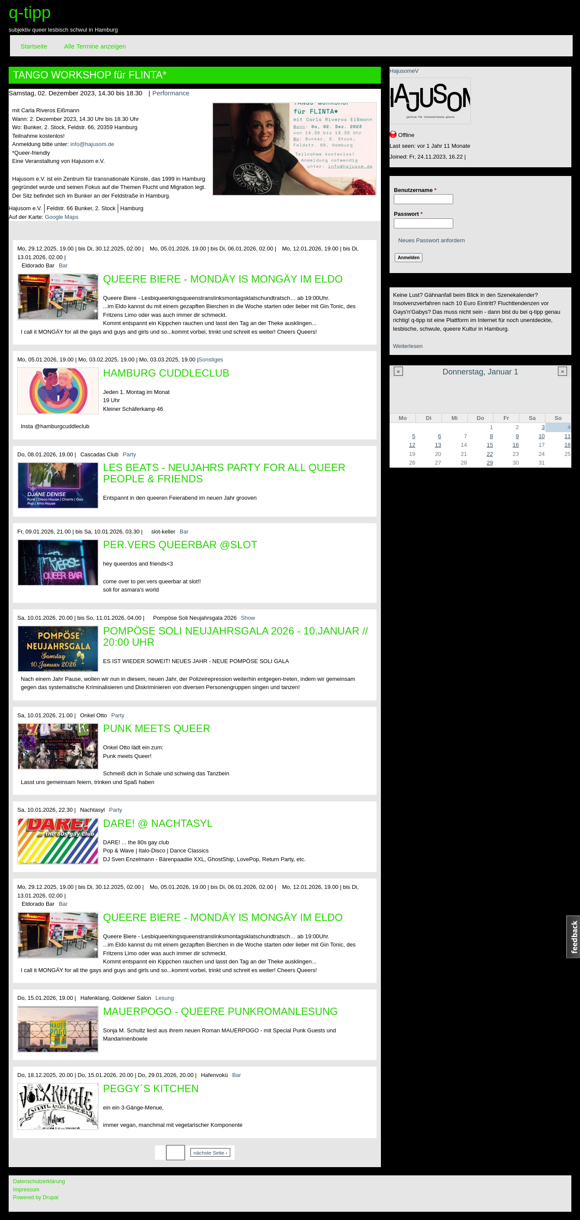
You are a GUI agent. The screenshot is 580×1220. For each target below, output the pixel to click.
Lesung (164, 998)
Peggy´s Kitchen (151, 1088)
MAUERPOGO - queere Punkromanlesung (220, 1011)
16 (515, 445)
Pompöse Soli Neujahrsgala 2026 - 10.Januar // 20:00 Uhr (235, 636)
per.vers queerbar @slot (180, 544)
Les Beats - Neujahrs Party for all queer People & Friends (224, 473)
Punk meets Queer (156, 728)
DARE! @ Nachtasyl (158, 823)
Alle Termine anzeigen (95, 46)
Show (248, 618)
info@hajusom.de (92, 144)
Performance (171, 93)
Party (129, 454)
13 (438, 445)
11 (567, 436)
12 (412, 445)
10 (541, 436)
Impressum (26, 1190)
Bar (63, 265)
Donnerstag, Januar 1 (481, 372)
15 (490, 445)
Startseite (34, 46)
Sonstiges (211, 359)
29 (490, 462)
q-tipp (30, 12)
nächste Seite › (210, 1152)
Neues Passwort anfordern (431, 240)
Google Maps (61, 217)
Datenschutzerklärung (39, 1181)
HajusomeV (404, 71)
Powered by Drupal (35, 1197)
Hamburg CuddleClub (166, 373)
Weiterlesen (407, 346)
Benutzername (415, 190)
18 (567, 445)
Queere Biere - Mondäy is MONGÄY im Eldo (223, 279)
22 (490, 454)
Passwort (408, 214)
